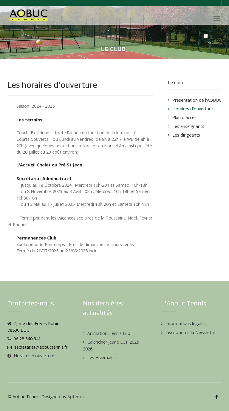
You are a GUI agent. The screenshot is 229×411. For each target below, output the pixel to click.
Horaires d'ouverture (192, 109)
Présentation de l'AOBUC (197, 100)
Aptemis (75, 396)
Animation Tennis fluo (108, 333)
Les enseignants (188, 126)
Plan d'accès (184, 117)
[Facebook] (216, 397)
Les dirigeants (186, 135)
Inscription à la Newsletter (191, 332)
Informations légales (185, 323)
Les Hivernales (101, 357)
